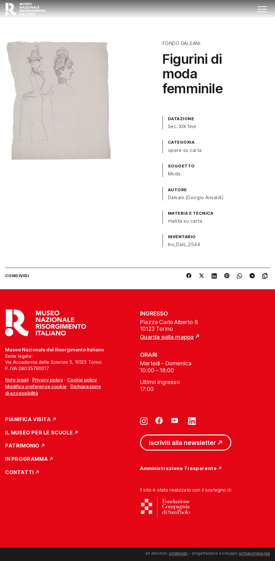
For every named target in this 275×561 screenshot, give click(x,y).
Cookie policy (82, 380)
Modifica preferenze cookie (36, 386)
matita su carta (185, 221)
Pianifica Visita (28, 419)
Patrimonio (22, 446)
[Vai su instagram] (144, 420)
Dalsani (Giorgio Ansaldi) (195, 197)
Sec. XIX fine (182, 126)
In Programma (26, 459)
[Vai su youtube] (175, 420)
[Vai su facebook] (159, 420)
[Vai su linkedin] (192, 420)
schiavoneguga (254, 553)
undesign (178, 553)
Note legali (17, 380)
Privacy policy (47, 380)
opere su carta (185, 150)
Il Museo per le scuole (39, 433)
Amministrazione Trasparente (178, 468)
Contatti (19, 472)
